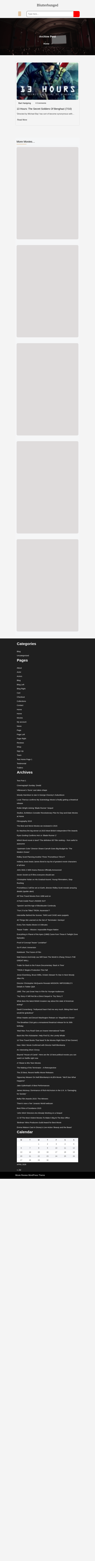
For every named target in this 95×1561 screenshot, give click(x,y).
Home (46, 44)
